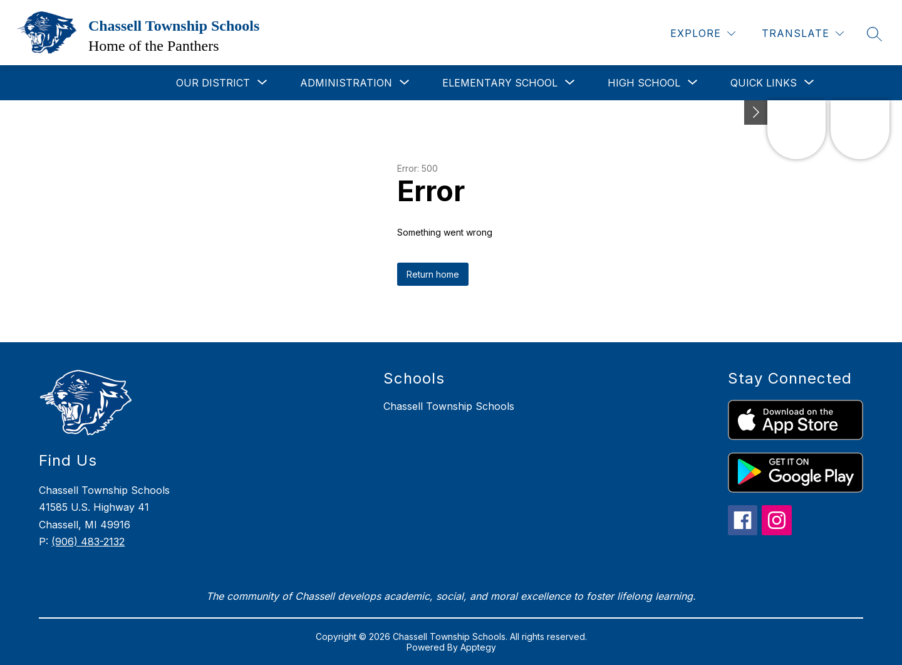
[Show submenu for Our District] (213, 82)
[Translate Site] (803, 33)
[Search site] (874, 33)
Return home (433, 274)
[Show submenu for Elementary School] (499, 82)
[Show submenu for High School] (644, 82)
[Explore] (703, 33)
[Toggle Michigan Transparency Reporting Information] (756, 112)
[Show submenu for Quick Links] (763, 82)
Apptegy (478, 647)
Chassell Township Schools (448, 406)
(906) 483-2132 (88, 541)
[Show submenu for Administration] (346, 82)
